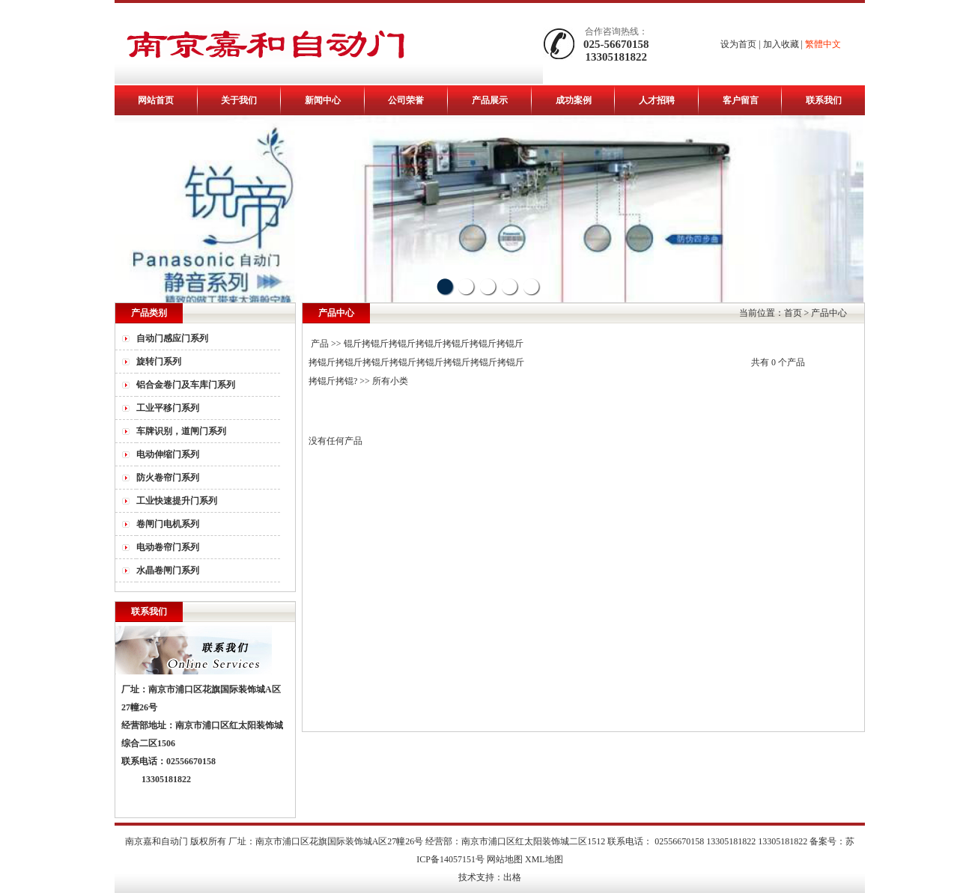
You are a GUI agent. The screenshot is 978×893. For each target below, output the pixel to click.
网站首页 (156, 100)
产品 (320, 343)
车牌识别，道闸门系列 (181, 431)
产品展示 (490, 100)
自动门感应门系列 (172, 338)
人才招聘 (657, 100)
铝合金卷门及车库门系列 (185, 385)
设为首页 (738, 44)
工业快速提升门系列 (176, 501)
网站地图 (505, 859)
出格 (512, 877)
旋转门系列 (158, 361)
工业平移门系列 (167, 408)
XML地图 (544, 859)
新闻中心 (323, 100)
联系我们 (824, 100)
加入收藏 (781, 44)
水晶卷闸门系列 (167, 570)
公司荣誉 (406, 100)
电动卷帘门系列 (167, 547)
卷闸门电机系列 (167, 524)
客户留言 (741, 100)
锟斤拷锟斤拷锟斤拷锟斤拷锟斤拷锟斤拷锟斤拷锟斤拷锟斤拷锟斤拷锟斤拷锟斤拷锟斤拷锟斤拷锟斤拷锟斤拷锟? (416, 362)
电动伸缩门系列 (167, 454)
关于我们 (239, 100)
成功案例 (574, 100)
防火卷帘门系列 (167, 477)
